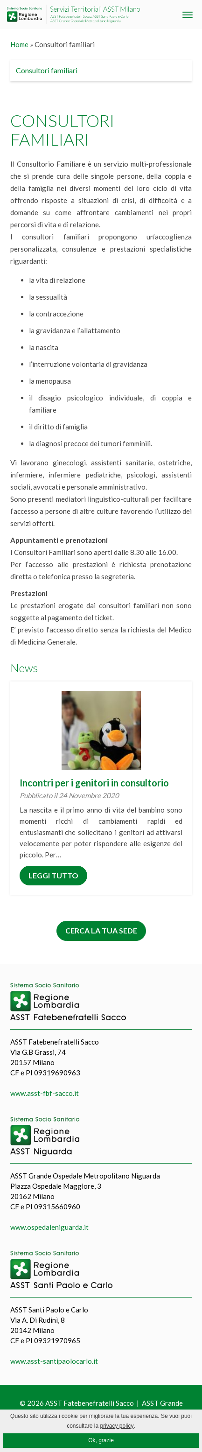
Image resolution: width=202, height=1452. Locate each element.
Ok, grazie (101, 1440)
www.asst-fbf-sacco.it (44, 1093)
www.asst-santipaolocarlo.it (54, 1361)
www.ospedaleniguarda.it (49, 1227)
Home (19, 44)
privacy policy (117, 1426)
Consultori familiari (46, 70)
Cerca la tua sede (101, 930)
